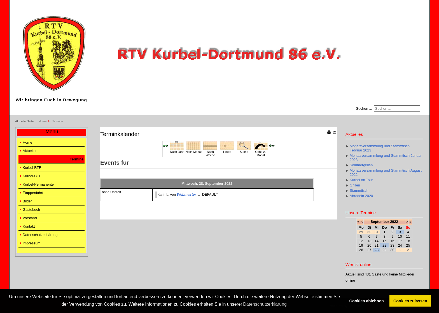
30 (392, 250)
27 (369, 250)
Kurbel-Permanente (38, 184)
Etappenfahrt (33, 193)
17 (400, 241)
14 (377, 241)
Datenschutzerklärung (40, 235)
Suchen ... (364, 108)
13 (369, 241)
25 (408, 245)
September (380, 221)
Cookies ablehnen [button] (366, 301)
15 (384, 241)
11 (408, 236)
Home (27, 142)
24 (400, 245)
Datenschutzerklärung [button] (265, 304)
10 (400, 236)
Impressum (31, 243)
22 (384, 245)
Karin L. (163, 195)
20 (369, 245)
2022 (394, 221)
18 (408, 241)
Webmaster (186, 194)
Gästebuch (31, 209)
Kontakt (29, 226)
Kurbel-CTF (32, 176)
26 (361, 250)
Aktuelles (30, 151)
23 (392, 245)
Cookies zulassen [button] (410, 301)
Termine (76, 159)
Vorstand (30, 218)
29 (384, 250)
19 (361, 245)
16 (392, 241)
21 (377, 245)
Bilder (27, 201)
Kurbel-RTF (32, 167)
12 (361, 241)
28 (377, 250)
